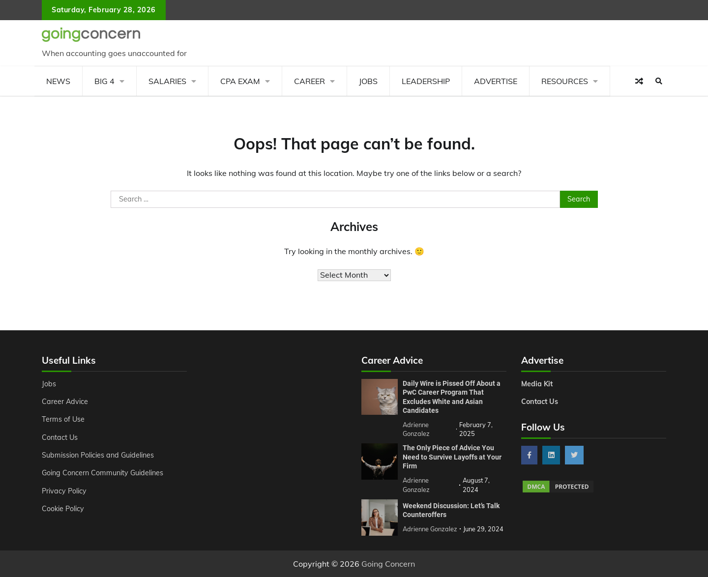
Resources (564, 81)
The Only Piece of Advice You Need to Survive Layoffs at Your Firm (452, 457)
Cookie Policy (63, 508)
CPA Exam (240, 81)
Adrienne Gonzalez (430, 529)
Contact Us (60, 437)
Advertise (495, 81)
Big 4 (104, 81)
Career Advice (65, 401)
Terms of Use (63, 419)
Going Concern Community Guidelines (102, 472)
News (58, 81)
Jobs (368, 81)
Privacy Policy (64, 491)
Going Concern (388, 564)
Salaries (167, 81)
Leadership (426, 81)
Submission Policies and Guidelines (98, 455)
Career (309, 81)
